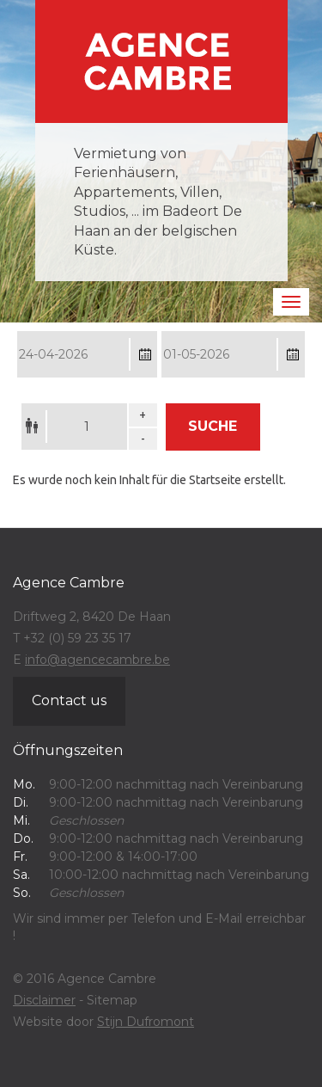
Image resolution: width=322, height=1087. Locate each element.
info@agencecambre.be (97, 659)
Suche (212, 426)
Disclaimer (44, 1000)
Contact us (69, 700)
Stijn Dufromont (145, 1021)
